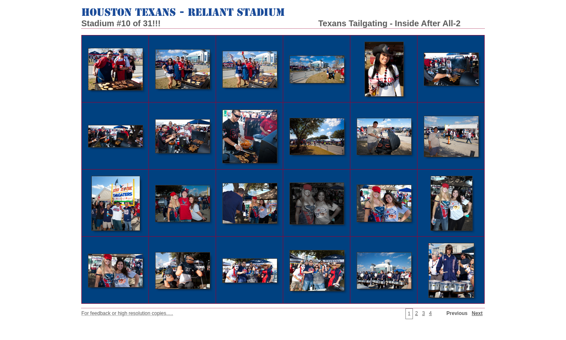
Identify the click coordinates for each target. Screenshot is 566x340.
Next (477, 313)
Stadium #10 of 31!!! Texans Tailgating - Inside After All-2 (270, 23)
